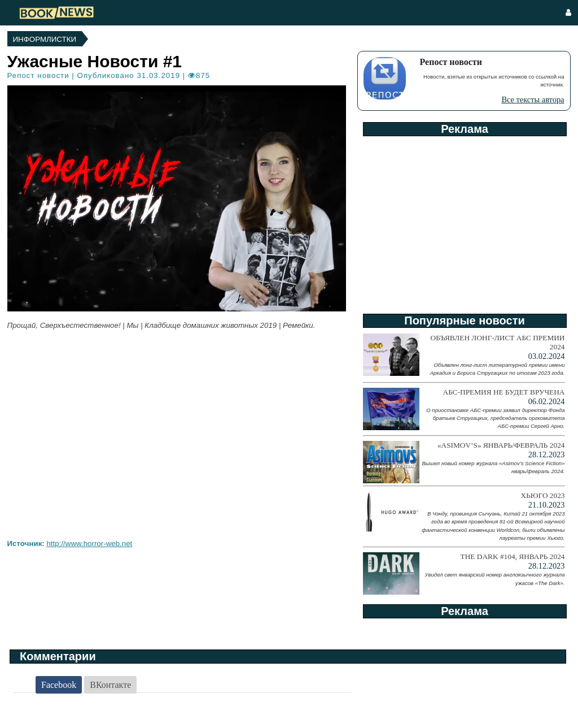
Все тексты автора (532, 99)
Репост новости (38, 75)
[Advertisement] (464, 221)
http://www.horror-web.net (89, 543)
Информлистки (45, 39)
